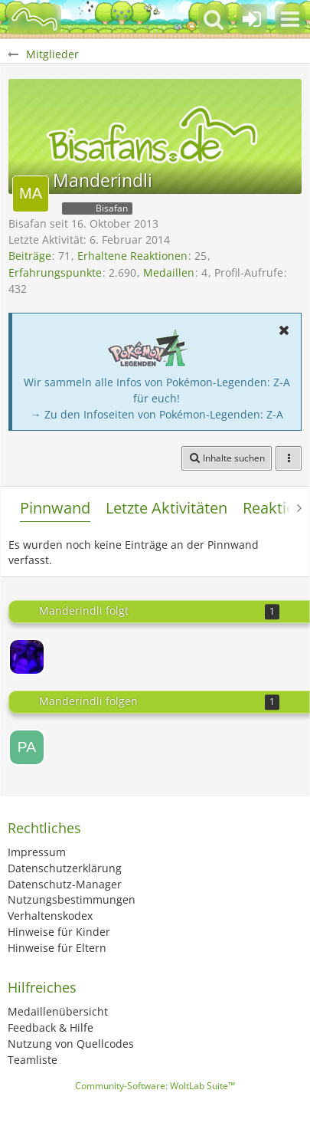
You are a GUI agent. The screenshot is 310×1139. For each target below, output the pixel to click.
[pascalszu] (26, 747)
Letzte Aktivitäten (166, 507)
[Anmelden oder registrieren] (252, 19)
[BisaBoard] (34, 19)
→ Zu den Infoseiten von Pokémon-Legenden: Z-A (157, 414)
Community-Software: (155, 1085)
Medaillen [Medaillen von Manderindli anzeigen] (168, 272)
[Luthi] (26, 656)
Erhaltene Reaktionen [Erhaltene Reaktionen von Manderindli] (132, 255)
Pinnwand (55, 507)
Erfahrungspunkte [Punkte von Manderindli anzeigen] (55, 272)
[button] (290, 19)
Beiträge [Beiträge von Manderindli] (29, 255)
